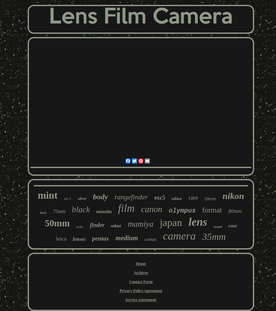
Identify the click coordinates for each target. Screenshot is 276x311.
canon (151, 209)
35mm (213, 236)
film (126, 208)
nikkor (177, 198)
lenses (79, 239)
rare (193, 197)
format (212, 210)
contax (150, 239)
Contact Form (140, 281)
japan (171, 222)
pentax (100, 238)
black (81, 209)
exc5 (159, 197)
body (100, 197)
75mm (59, 211)
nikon (233, 196)
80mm (235, 211)
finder (97, 225)
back (43, 212)
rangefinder (131, 197)
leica (61, 239)
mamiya (140, 224)
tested (218, 227)
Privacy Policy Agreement (141, 290)
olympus (182, 210)
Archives (140, 272)
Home (141, 263)
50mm (57, 223)
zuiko (80, 227)
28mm (210, 198)
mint (48, 195)
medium (126, 238)
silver (82, 198)
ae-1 (67, 198)
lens (198, 222)
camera (179, 236)
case (232, 225)
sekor (116, 225)
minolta (104, 211)
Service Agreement (140, 299)
